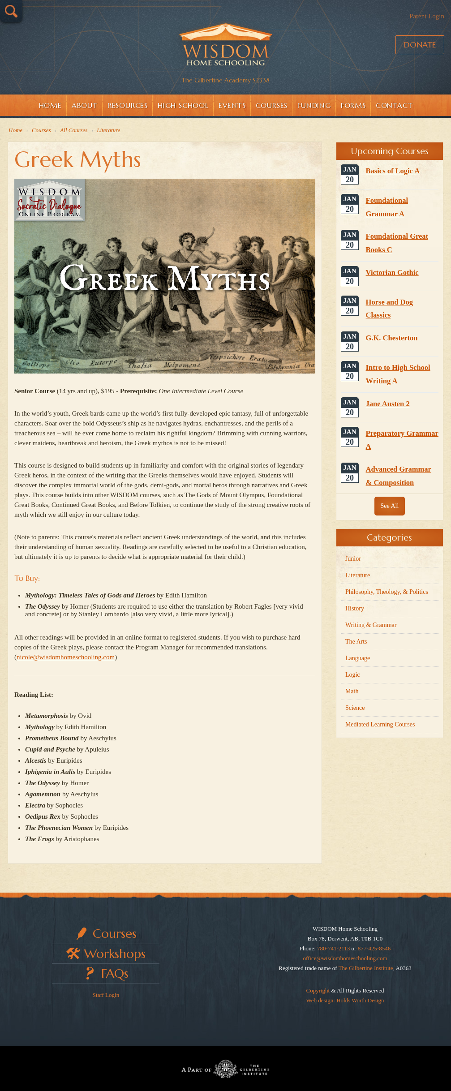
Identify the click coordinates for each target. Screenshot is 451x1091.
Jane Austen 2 (388, 403)
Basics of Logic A (393, 171)
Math (352, 691)
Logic (352, 674)
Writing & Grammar (371, 625)
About (85, 105)
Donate (420, 44)
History (354, 608)
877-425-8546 (374, 948)
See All (390, 506)
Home (50, 105)
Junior (353, 558)
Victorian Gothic (392, 272)
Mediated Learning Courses (380, 724)
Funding (314, 105)
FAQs (115, 973)
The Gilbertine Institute (366, 968)
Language (357, 658)
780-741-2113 (333, 948)
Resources (127, 105)
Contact (394, 105)
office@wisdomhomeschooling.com (345, 958)
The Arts (356, 641)
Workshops (115, 954)
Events (232, 105)
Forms (353, 105)
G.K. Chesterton (392, 338)
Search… (11, 11)
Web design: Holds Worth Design (345, 1000)
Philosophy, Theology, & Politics (386, 591)
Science (355, 707)
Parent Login (426, 16)
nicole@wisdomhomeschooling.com (66, 657)
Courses (272, 105)
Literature (357, 575)
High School (183, 105)
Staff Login (106, 995)
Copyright (318, 990)
